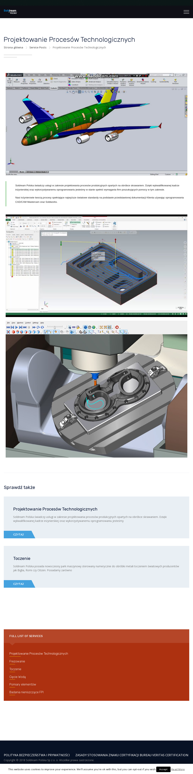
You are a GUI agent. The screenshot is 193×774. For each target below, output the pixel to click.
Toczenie (21, 558)
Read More (178, 769)
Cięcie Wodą (17, 677)
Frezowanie (17, 661)
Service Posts (37, 47)
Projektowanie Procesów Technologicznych (55, 509)
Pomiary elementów (22, 684)
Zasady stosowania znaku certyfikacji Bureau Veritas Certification (131, 755)
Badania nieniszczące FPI (26, 692)
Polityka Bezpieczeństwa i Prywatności (37, 755)
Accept (163, 769)
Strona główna (13, 47)
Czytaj (18, 534)
